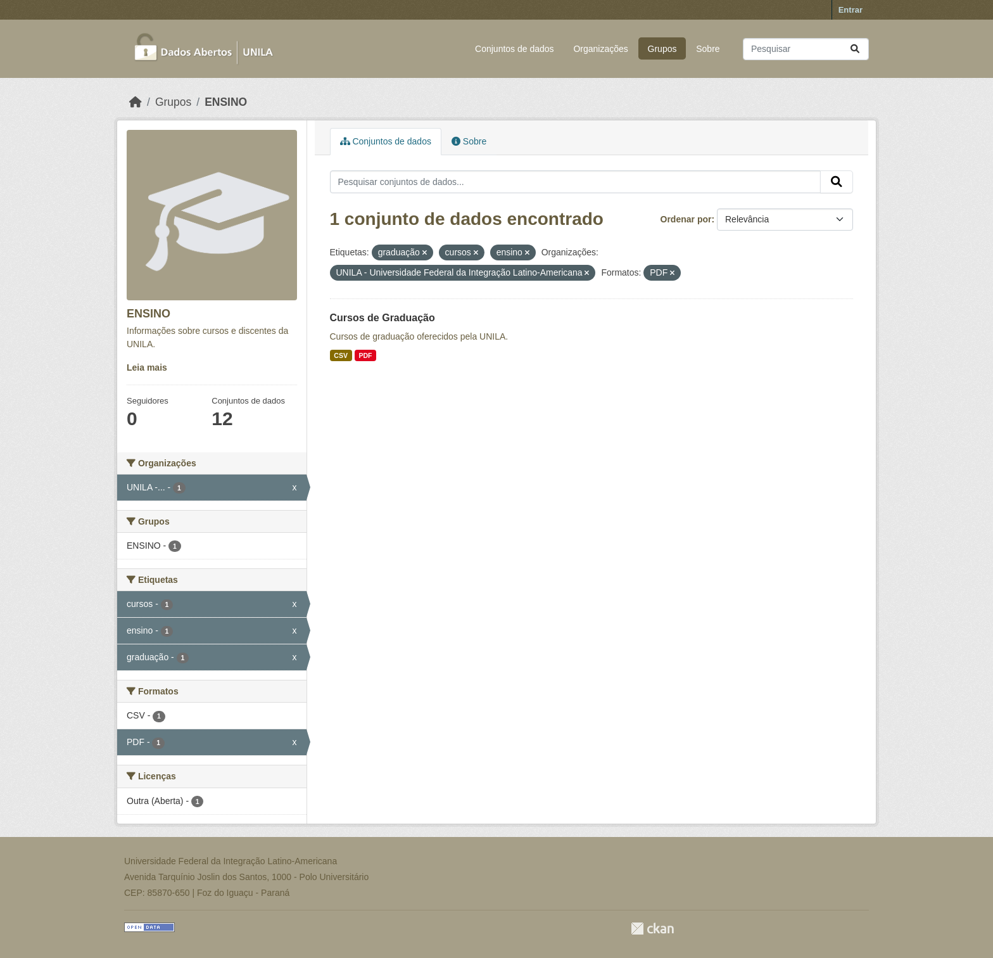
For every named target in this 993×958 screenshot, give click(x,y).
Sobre (707, 49)
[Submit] (855, 49)
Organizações (600, 49)
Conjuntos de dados (514, 49)
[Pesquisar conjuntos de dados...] (806, 49)
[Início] (135, 102)
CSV (341, 355)
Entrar (850, 10)
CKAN (652, 928)
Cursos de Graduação (382, 317)
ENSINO (226, 102)
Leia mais (147, 367)
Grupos (662, 49)
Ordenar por (686, 219)
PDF (365, 355)
